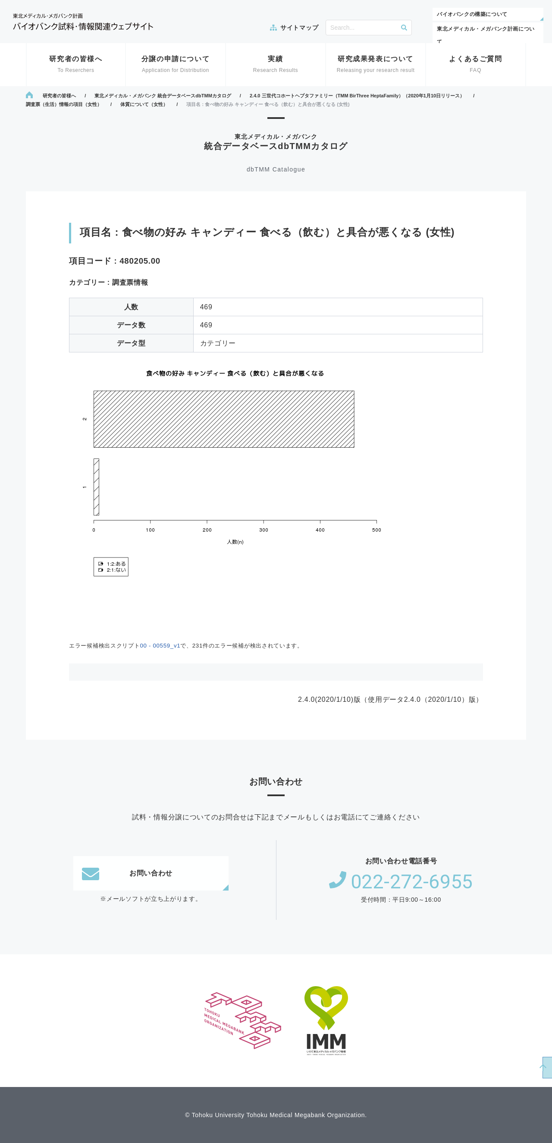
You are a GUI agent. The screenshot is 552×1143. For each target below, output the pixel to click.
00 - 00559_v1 (160, 645)
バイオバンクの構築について (472, 14)
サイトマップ (299, 27)
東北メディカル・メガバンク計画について (486, 35)
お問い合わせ (127, 873)
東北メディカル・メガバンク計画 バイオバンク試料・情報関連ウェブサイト (83, 21)
